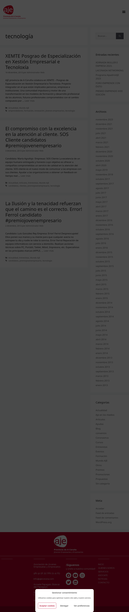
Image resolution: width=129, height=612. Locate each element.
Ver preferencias (82, 605)
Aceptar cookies (47, 605)
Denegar (64, 605)
